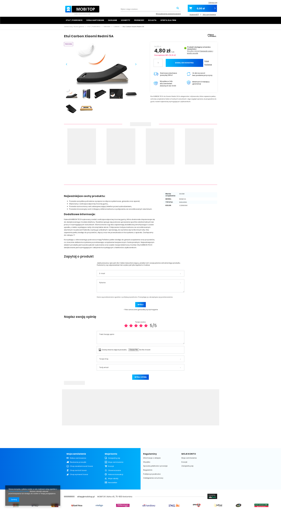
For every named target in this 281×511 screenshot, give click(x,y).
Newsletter (112, 483)
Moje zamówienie (76, 454)
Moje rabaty (113, 479)
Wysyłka (190, 51)
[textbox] (151, 9)
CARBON (116, 27)
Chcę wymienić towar (79, 474)
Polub (206, 61)
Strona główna (78, 27)
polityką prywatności (130, 297)
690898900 (69, 496)
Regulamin (147, 470)
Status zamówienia (78, 458)
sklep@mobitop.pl (86, 496)
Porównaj (208, 65)
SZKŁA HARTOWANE (95, 20)
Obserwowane (114, 470)
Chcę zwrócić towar (78, 470)
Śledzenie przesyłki (78, 462)
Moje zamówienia (115, 462)
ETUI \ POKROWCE (74, 20)
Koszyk (111, 466)
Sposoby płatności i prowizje (155, 466)
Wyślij (140, 304)
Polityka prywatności (152, 474)
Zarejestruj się (114, 458)
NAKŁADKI (107, 27)
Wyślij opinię (140, 377)
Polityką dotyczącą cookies (19, 491)
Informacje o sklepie (152, 458)
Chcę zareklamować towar (81, 466)
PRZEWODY (139, 20)
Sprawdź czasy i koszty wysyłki (200, 52)
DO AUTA (152, 20)
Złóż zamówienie (209, 14)
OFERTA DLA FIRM (168, 20)
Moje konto (111, 454)
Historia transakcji (115, 474)
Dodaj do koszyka (184, 63)
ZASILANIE (112, 20)
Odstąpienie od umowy (153, 478)
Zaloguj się (212, 3)
